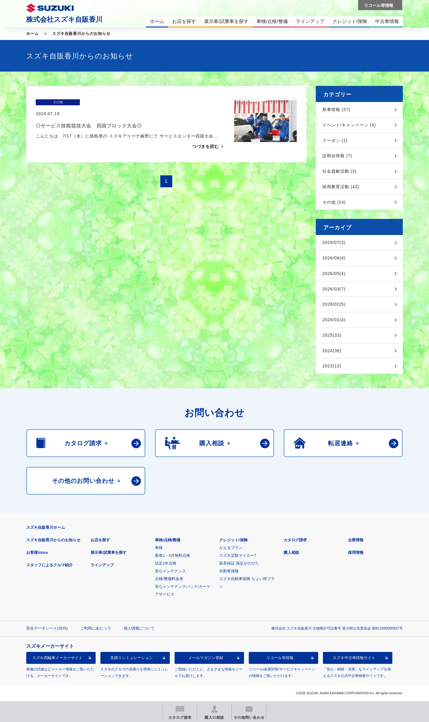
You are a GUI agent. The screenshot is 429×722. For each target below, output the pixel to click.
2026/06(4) (334, 258)
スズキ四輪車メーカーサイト (57, 657)
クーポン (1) (335, 140)
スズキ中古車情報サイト (354, 657)
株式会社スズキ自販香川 (64, 19)
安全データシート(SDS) (47, 628)
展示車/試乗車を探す (109, 552)
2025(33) (331, 335)
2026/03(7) (334, 289)
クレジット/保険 (233, 540)
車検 (159, 547)
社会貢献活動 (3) (339, 171)
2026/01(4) (334, 319)
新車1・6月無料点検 (172, 555)
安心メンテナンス (170, 571)
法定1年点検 (165, 563)
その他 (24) (334, 202)
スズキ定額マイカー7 (237, 555)
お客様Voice (37, 552)
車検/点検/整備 (167, 540)
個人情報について (139, 628)
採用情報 (355, 552)
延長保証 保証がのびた (239, 563)
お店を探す (100, 540)
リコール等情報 (279, 657)
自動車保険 (229, 571)
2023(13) (331, 366)
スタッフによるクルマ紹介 (49, 565)
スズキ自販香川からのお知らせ (81, 33)
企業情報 (355, 540)
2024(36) (331, 350)
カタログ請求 (295, 540)
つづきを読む (205, 134)
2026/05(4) (334, 273)
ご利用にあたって (95, 628)
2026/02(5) (334, 304)
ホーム (32, 33)
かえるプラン (231, 547)
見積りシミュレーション (131, 657)
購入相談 (291, 552)
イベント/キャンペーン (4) (349, 125)
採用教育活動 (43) (340, 186)
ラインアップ (102, 565)
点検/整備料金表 (169, 578)
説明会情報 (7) (337, 155)
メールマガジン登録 (205, 657)
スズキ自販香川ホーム (45, 527)
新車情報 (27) (336, 109)
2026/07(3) (334, 242)
